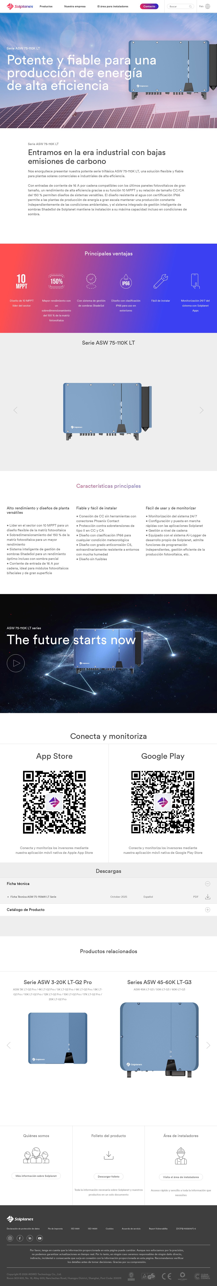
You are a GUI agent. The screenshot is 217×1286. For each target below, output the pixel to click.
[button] (16, 663)
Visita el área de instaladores (181, 1177)
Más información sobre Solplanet (36, 1176)
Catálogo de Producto (108, 909)
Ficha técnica (108, 883)
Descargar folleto (108, 1176)
